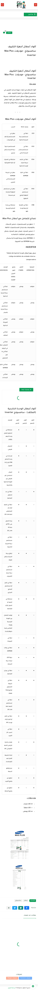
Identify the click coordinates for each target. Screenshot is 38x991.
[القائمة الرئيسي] (35, 4)
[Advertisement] (24, 33)
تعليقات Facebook (25, 978)
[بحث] (2, 4)
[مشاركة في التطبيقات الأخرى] (8, 908)
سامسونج (18, 900)
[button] (26, 908)
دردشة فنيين (11, 988)
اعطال (9, 32)
